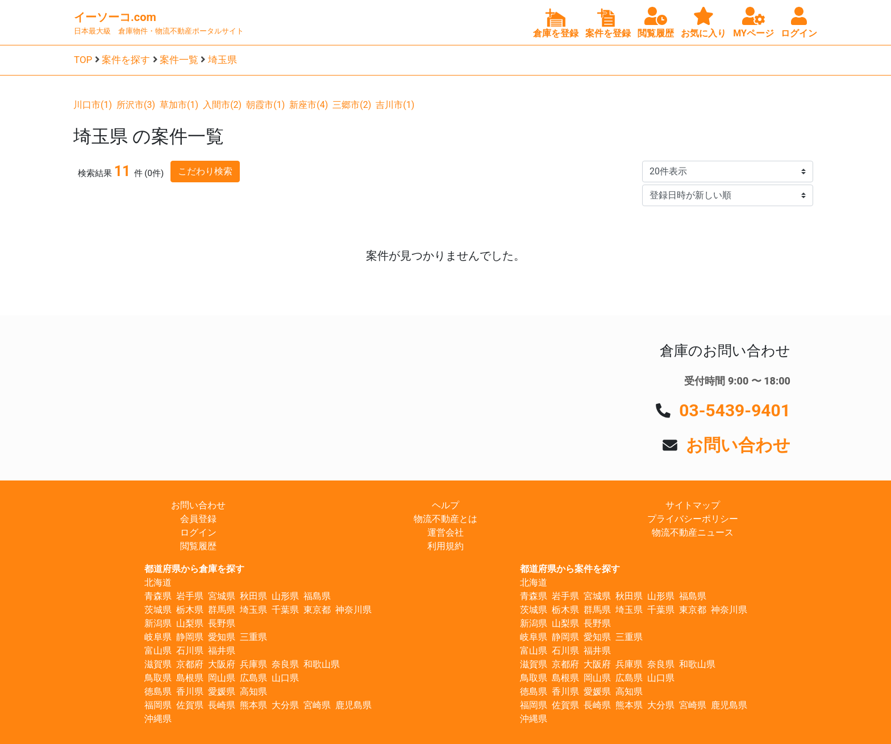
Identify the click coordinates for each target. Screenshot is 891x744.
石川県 (189, 650)
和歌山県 (321, 664)
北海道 (158, 582)
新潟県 (158, 623)
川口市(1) (92, 104)
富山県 (158, 650)
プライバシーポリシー (692, 518)
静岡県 (189, 637)
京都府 (189, 664)
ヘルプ (445, 505)
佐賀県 (189, 705)
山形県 (285, 596)
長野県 (221, 623)
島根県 (189, 677)
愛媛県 (221, 691)
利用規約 (445, 546)
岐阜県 (158, 637)
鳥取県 (158, 677)
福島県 (317, 596)
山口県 (285, 677)
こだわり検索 (205, 171)
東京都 (317, 609)
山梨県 (189, 623)
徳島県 (158, 691)
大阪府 (221, 664)
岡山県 (221, 677)
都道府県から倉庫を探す (194, 568)
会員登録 (198, 518)
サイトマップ (692, 505)
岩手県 (189, 596)
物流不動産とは (445, 518)
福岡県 (158, 705)
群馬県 (221, 609)
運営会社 (445, 532)
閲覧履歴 (198, 546)
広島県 (253, 677)
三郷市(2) (351, 104)
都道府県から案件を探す (570, 568)
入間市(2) (222, 104)
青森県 (158, 596)
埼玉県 (222, 59)
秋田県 (253, 596)
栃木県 (189, 609)
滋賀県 (158, 664)
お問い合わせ (738, 445)
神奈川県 (353, 609)
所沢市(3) (135, 104)
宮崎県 (317, 705)
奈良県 (285, 664)
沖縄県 (158, 718)
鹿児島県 (353, 705)
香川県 (189, 691)
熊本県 (253, 705)
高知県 (253, 691)
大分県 (285, 705)
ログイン (198, 532)
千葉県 (285, 609)
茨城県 (158, 609)
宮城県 (221, 596)
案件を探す (126, 59)
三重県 (253, 637)
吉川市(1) (395, 104)
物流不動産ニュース (693, 532)
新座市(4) (308, 104)
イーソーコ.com (115, 17)
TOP (83, 59)
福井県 (221, 650)
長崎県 (221, 705)
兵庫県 (253, 664)
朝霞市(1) (265, 104)
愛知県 (221, 637)
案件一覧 (179, 59)
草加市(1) (179, 104)
